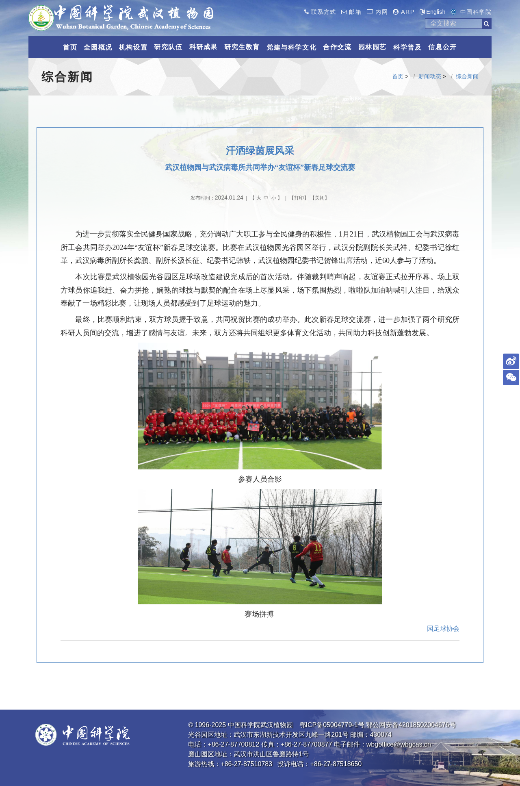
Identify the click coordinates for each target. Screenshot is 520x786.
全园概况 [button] (98, 47)
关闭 (320, 198)
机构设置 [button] (133, 47)
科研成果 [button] (203, 46)
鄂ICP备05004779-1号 (331, 724)
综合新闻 (467, 76)
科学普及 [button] (407, 47)
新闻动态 (429, 76)
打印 (299, 198)
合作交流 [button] (337, 46)
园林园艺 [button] (372, 46)
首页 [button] (70, 47)
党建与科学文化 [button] (291, 47)
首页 (397, 76)
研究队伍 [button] (168, 46)
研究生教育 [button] (242, 46)
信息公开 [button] (442, 46)
